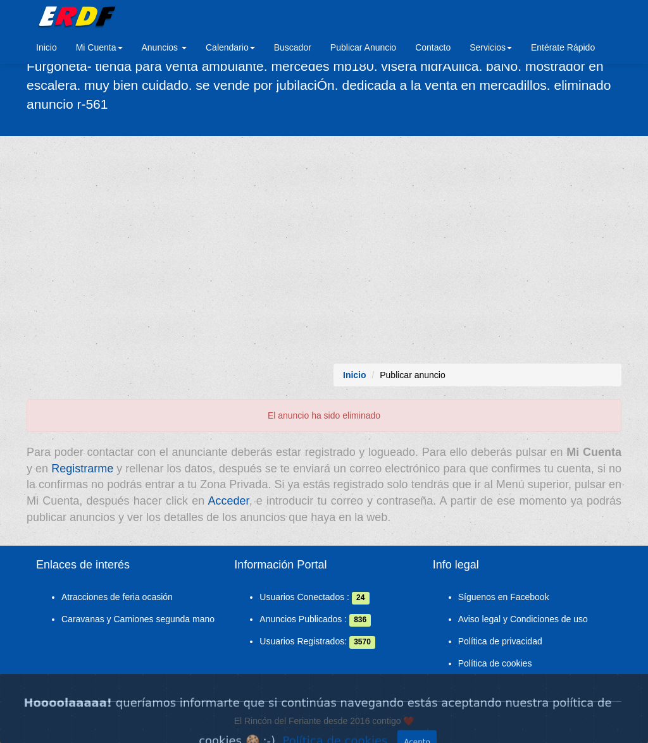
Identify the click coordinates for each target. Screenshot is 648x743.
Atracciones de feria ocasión (117, 597)
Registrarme (82, 468)
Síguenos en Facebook (503, 597)
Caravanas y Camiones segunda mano (138, 619)
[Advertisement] (324, 249)
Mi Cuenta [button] (99, 47)
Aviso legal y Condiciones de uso (523, 619)
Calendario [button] (230, 47)
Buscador (292, 47)
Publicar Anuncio (363, 47)
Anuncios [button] (164, 47)
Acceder (228, 500)
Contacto (433, 47)
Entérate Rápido (563, 47)
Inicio (46, 47)
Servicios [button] (491, 47)
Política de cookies (495, 663)
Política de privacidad (500, 641)
